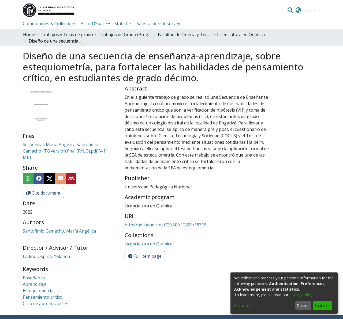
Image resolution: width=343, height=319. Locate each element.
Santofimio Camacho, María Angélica (59, 231)
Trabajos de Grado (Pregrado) (125, 34)
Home (29, 34)
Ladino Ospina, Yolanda (46, 256)
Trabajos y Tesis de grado (67, 34)
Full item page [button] (145, 256)
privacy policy (300, 294)
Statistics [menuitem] (123, 23)
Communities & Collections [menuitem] (49, 23)
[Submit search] (290, 10)
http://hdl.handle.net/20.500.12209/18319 (165, 225)
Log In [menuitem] (310, 10)
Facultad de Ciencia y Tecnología (184, 34)
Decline (303, 305)
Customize (243, 305)
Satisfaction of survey (158, 23)
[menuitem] (298, 10)
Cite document (43, 193)
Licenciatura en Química (241, 34)
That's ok (322, 305)
